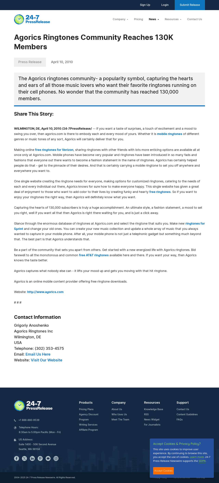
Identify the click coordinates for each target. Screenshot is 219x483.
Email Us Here (37, 354)
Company (119, 402)
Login (165, 5)
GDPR (202, 460)
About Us (117, 409)
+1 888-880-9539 (28, 420)
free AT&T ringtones (94, 255)
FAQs (180, 420)
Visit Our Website (46, 360)
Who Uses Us (119, 414)
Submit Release (190, 5)
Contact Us (194, 19)
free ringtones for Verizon (54, 150)
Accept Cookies (163, 470)
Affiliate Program (88, 430)
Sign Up (145, 5)
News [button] (153, 19)
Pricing (138, 19)
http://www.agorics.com (45, 292)
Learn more (197, 457)
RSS (146, 414)
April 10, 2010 (62, 62)
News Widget (151, 420)
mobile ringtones (169, 134)
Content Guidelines (187, 414)
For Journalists (152, 425)
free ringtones (160, 192)
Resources (152, 402)
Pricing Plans (86, 409)
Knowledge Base (153, 409)
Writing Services (88, 425)
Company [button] (119, 19)
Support (183, 402)
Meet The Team (120, 420)
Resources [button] (172, 19)
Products (86, 402)
